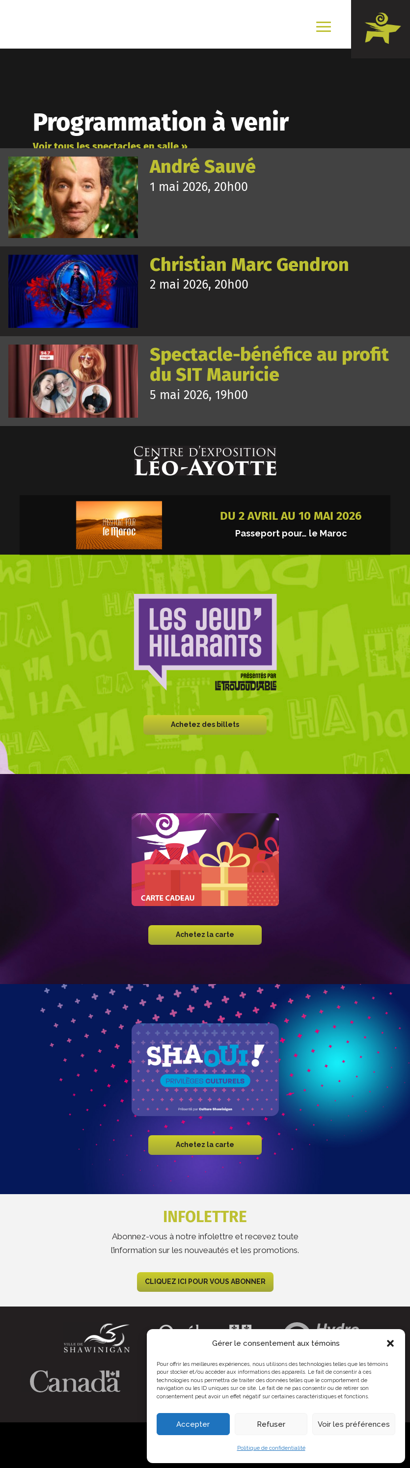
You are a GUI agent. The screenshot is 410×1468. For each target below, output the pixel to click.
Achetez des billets (205, 724)
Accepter (193, 1424)
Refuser (271, 1424)
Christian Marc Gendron (249, 265)
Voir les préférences (354, 1424)
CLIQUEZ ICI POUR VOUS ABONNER (205, 1281)
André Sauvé (203, 167)
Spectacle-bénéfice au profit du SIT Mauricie (269, 365)
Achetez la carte (205, 934)
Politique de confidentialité (271, 1448)
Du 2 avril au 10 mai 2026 (291, 516)
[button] (390, 1343)
